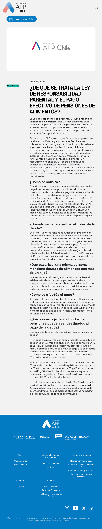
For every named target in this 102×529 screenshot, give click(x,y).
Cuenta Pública (20, 465)
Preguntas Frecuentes (51, 490)
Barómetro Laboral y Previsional (81, 471)
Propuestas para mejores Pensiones (81, 475)
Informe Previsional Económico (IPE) (81, 466)
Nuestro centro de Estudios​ (81, 461)
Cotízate (50, 467)
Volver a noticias (21, 19)
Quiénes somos (20, 461)
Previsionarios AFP (51, 464)
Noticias (20, 487)
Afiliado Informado (51, 487)
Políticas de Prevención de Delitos (51, 495)
